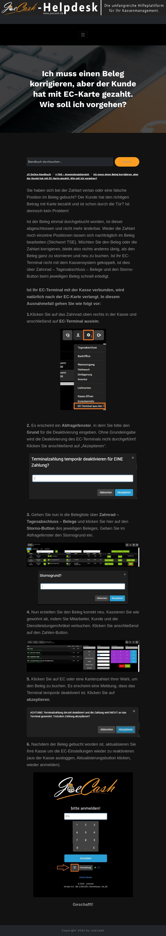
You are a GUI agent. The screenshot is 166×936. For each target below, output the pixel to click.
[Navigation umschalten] (83, 34)
